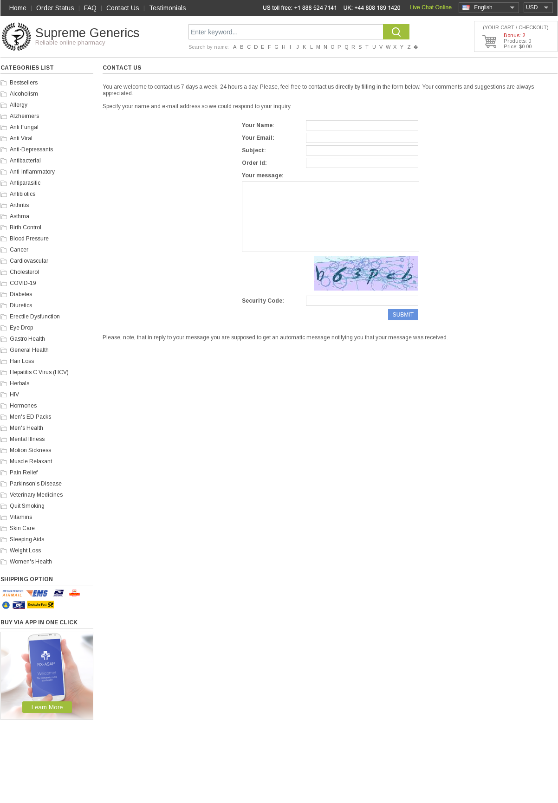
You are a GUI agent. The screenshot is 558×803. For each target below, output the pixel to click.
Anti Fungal (24, 127)
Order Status (55, 8)
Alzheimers (24, 116)
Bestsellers (24, 82)
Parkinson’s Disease (36, 483)
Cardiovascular (29, 261)
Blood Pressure (29, 238)
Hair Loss (22, 361)
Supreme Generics (87, 33)
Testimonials (167, 8)
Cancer (19, 249)
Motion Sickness (30, 450)
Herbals (19, 383)
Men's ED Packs (30, 417)
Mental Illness (27, 439)
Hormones (23, 405)
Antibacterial (25, 160)
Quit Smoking (27, 506)
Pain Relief (24, 472)
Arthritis (19, 205)
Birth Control (25, 227)
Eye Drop (21, 327)
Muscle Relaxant (31, 461)
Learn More (47, 707)
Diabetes (21, 294)
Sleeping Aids (27, 539)
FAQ (90, 8)
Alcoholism (24, 94)
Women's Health (31, 561)
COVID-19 (23, 283)
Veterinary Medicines (36, 495)
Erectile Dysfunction (35, 316)
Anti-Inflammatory (32, 171)
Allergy (18, 105)
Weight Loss (25, 550)
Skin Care (22, 528)
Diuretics (21, 305)
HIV (14, 394)
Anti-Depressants (31, 149)
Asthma (19, 216)
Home (17, 8)
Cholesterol (24, 272)
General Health (29, 350)
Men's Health (26, 428)
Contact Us (122, 8)
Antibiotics (22, 194)
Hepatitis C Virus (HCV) (39, 372)
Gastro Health (27, 339)
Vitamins (21, 517)
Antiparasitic (25, 183)
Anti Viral (21, 138)
